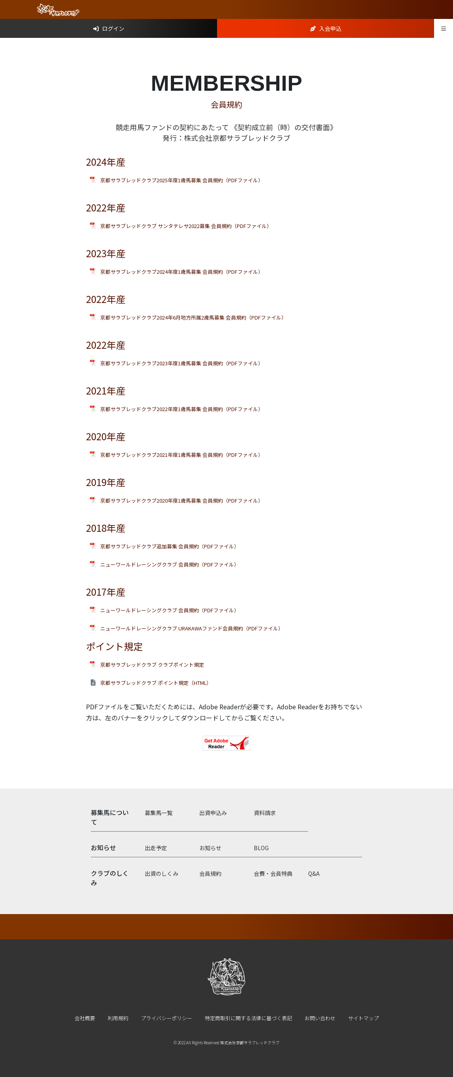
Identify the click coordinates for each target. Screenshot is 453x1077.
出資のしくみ (161, 873)
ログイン (108, 28)
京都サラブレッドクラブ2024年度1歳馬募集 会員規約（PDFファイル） (181, 271)
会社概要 (85, 1018)
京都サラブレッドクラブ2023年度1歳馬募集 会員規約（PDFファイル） (181, 363)
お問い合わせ (320, 1018)
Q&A (314, 873)
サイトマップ (363, 1018)
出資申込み (213, 813)
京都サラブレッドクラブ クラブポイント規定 (152, 664)
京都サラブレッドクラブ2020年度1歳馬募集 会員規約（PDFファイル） (181, 500)
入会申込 (325, 28)
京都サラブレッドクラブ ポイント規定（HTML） (156, 682)
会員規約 (210, 873)
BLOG (261, 848)
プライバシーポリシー (166, 1018)
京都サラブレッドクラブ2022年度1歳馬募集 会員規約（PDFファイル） (181, 409)
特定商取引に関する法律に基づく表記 (248, 1018)
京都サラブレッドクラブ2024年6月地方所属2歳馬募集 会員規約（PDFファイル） (193, 317)
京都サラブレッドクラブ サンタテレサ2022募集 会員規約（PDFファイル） (186, 226)
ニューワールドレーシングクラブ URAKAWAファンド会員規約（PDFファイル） (191, 628)
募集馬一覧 (158, 813)
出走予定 (156, 848)
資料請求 (265, 813)
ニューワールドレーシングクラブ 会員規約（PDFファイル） (169, 564)
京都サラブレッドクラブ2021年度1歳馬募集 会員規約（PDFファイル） (181, 454)
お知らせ (210, 848)
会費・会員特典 (273, 873)
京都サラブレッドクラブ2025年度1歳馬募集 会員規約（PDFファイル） (181, 180)
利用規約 (118, 1018)
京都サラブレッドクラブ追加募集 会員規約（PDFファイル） (169, 546)
